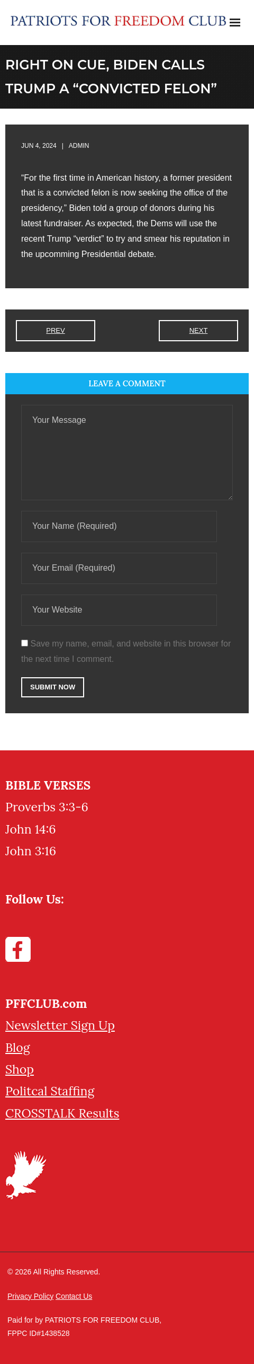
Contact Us (74, 1296)
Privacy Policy (30, 1296)
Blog (17, 1047)
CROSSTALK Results (62, 1113)
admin (79, 145)
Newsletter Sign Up (60, 1025)
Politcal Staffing (49, 1091)
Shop (19, 1069)
